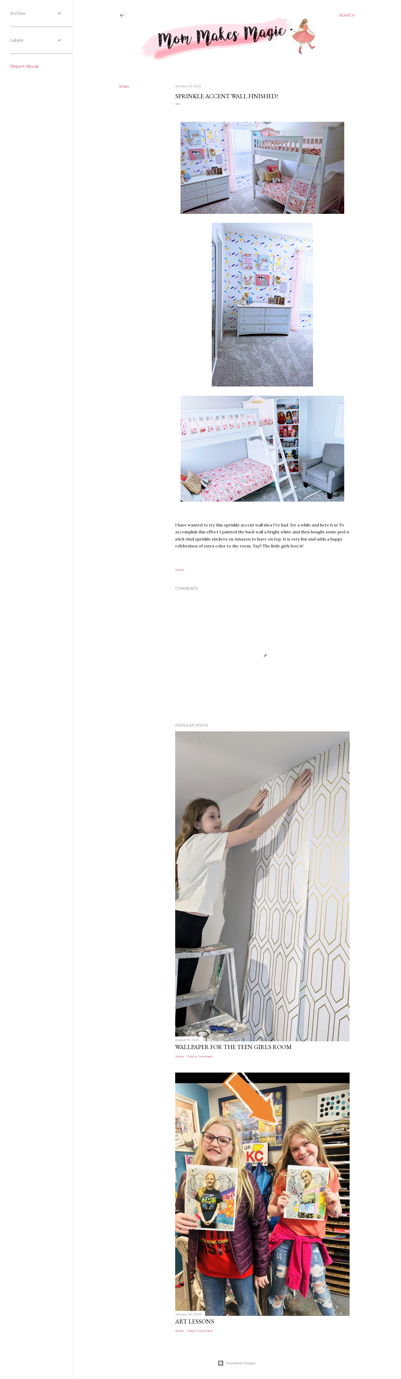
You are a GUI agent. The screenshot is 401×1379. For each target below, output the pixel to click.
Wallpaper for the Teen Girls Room (233, 1047)
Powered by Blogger (237, 1363)
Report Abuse (24, 66)
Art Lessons (194, 1321)
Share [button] (124, 86)
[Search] (347, 15)
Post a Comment (200, 1056)
